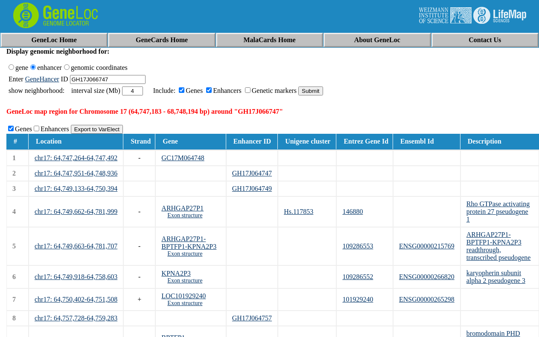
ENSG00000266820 (427, 276)
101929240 (357, 299)
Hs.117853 (298, 211)
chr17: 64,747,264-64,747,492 (76, 157)
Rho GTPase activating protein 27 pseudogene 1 (498, 211)
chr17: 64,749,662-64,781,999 (76, 211)
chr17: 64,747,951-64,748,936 (76, 173)
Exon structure (184, 215)
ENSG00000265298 (427, 299)
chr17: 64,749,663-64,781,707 (76, 246)
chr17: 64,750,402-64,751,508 (76, 299)
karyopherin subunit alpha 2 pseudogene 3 (495, 276)
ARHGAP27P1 (182, 208)
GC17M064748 (182, 157)
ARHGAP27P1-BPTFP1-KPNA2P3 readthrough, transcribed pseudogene (498, 246)
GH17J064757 (252, 318)
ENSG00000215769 (427, 246)
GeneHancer (42, 79)
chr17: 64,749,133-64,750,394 (76, 188)
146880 (352, 211)
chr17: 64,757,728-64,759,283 (76, 318)
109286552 (357, 276)
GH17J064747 (252, 173)
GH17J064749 (252, 188)
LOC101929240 (183, 296)
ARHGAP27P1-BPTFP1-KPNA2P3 (188, 242)
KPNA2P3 (175, 273)
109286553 (357, 246)
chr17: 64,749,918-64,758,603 (76, 276)
